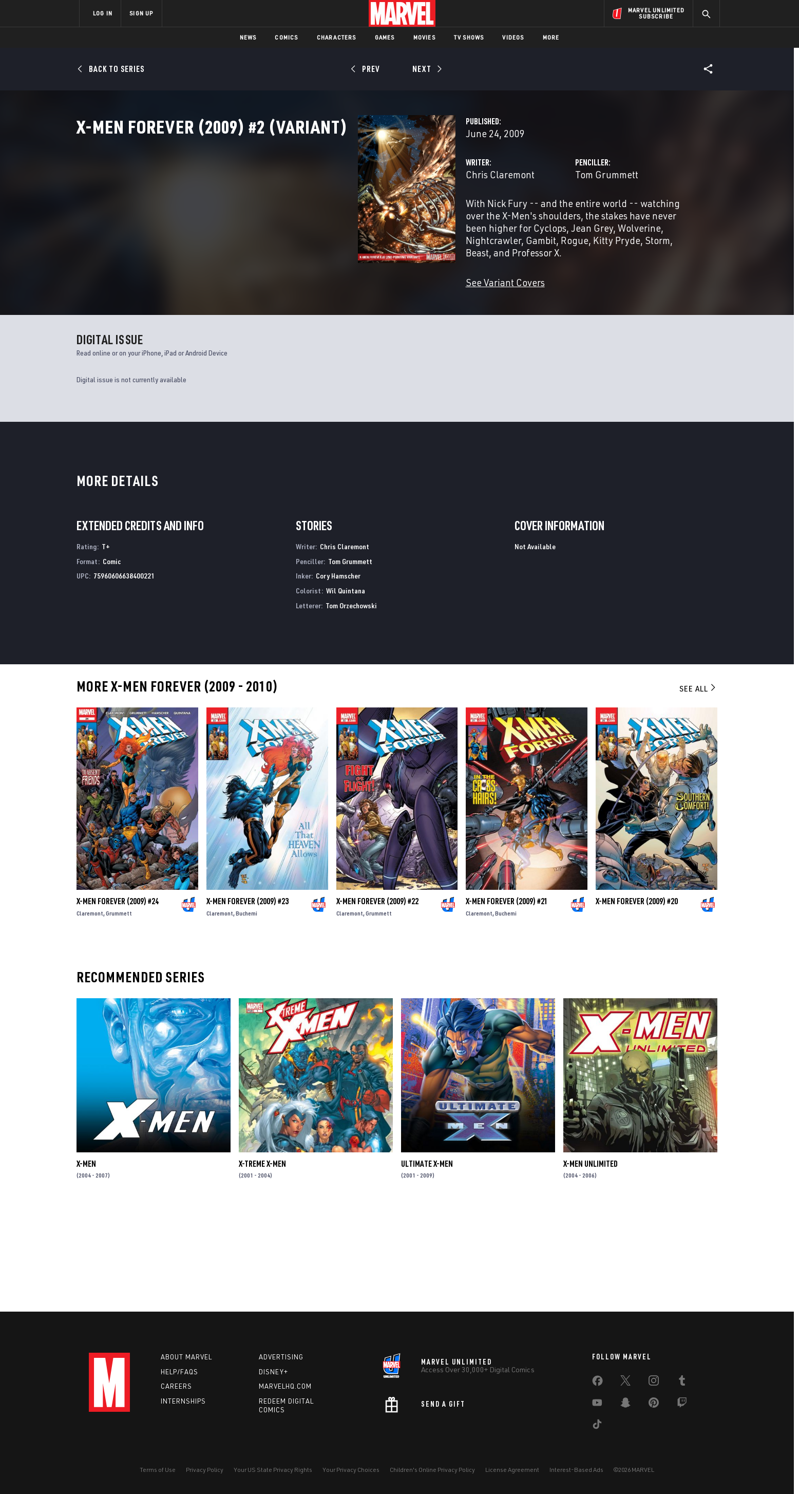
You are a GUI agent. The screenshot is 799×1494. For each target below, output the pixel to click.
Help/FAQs (179, 1372)
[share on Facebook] (597, 1383)
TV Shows (469, 37)
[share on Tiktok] (597, 1426)
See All (698, 787)
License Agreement (512, 1469)
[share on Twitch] (682, 1404)
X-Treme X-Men (262, 1262)
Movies (424, 37)
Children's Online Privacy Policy (432, 1469)
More (551, 37)
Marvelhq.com (285, 1386)
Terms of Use (158, 1469)
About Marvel (186, 1357)
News (248, 37)
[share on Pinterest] (654, 1404)
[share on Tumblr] (682, 1382)
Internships (183, 1401)
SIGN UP (141, 13)
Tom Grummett (508, 220)
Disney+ (273, 1372)
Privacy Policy (204, 1469)
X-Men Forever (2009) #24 (118, 1000)
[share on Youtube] (597, 1404)
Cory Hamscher (338, 674)
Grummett (119, 1012)
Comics (286, 37)
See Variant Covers (308, 303)
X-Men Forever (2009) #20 (637, 1000)
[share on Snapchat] (625, 1404)
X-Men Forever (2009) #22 (377, 1000)
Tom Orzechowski (351, 704)
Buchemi (246, 1012)
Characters (336, 37)
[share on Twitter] (625, 1382)
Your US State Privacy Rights (273, 1469)
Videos (513, 37)
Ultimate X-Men (427, 1262)
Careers (176, 1386)
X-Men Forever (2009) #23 (247, 1000)
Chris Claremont (303, 220)
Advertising (281, 1357)
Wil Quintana (345, 689)
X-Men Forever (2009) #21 (507, 1000)
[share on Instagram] (654, 1382)
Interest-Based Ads (576, 1469)
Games (385, 37)
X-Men (86, 1262)
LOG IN (102, 13)
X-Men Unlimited (590, 1262)
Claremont (90, 1012)
